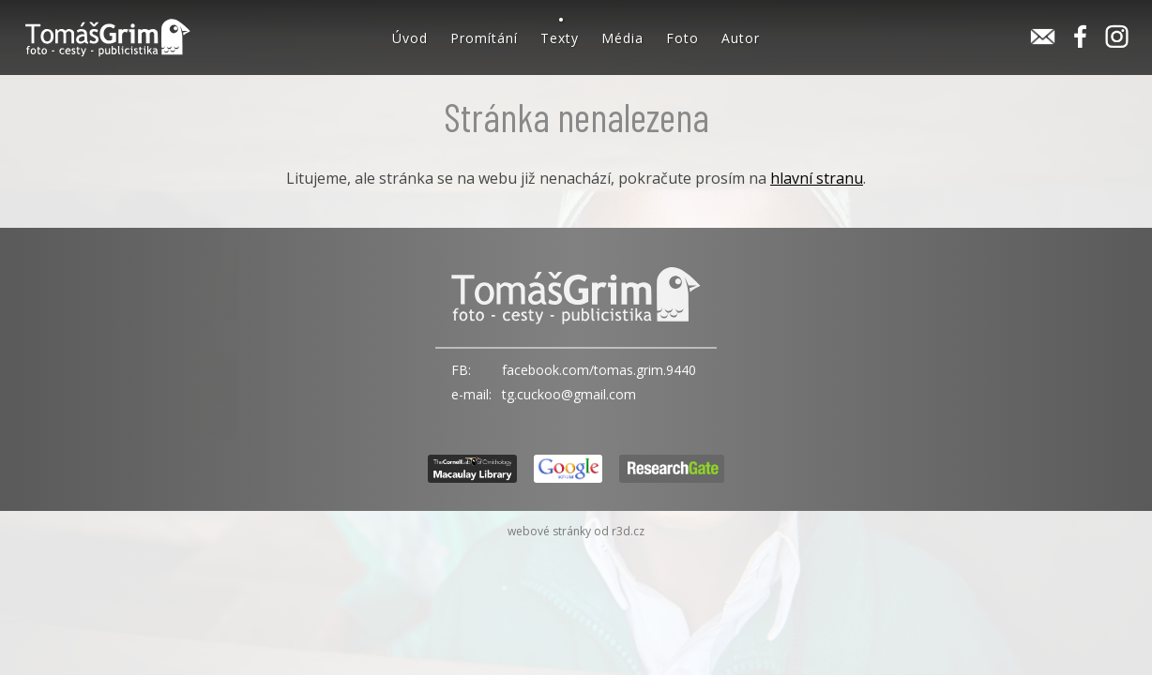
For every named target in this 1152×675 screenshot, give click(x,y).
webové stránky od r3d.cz (576, 531)
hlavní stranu (816, 178)
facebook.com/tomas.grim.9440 (599, 370)
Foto (682, 38)
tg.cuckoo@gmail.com (569, 394)
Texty (559, 38)
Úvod (410, 38)
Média (622, 38)
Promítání (484, 38)
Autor (740, 38)
